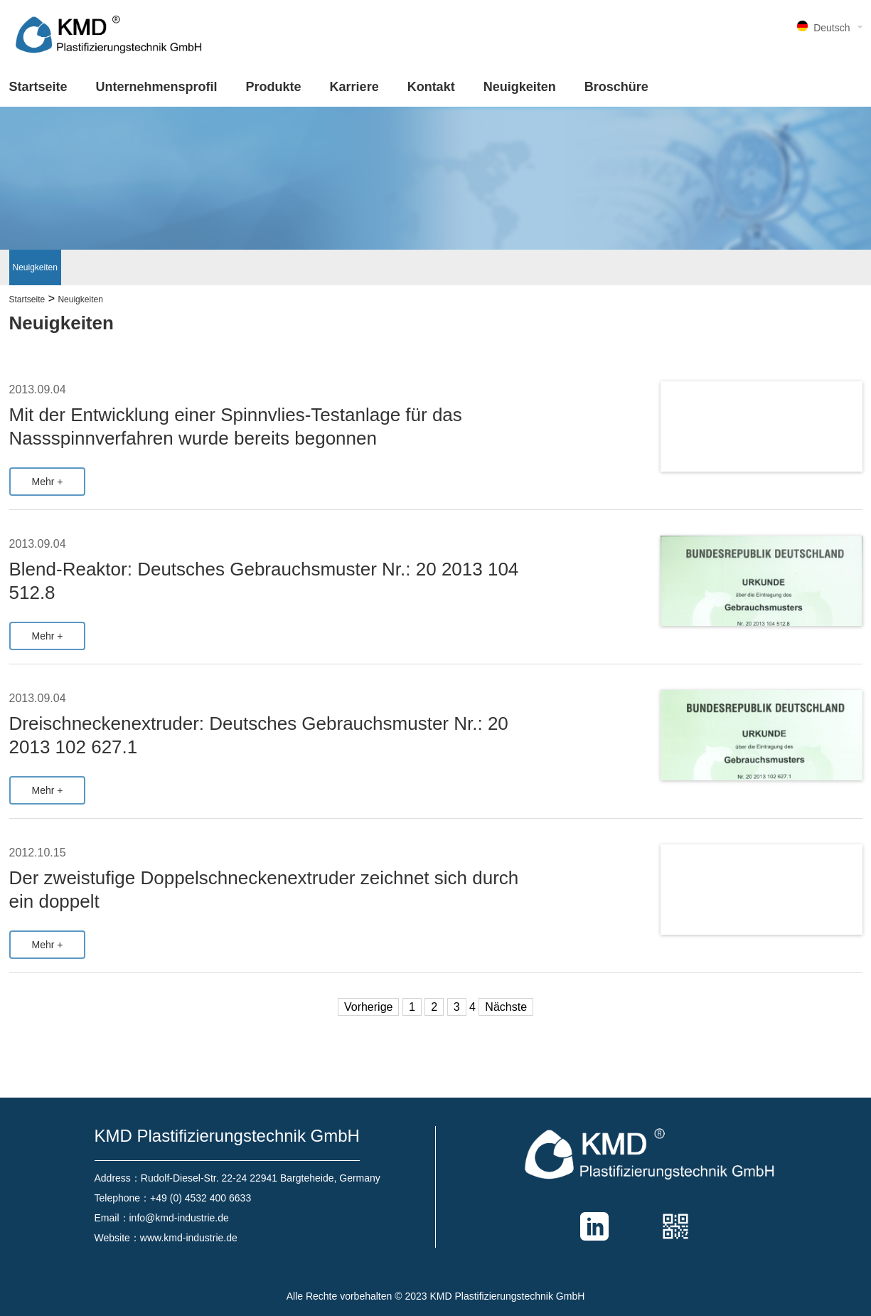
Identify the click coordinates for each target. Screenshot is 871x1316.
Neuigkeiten (519, 87)
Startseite (38, 87)
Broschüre (616, 87)
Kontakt (431, 87)
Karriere (354, 87)
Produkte (273, 87)
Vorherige (368, 1007)
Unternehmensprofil (157, 87)
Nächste (506, 1007)
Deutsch (831, 27)
